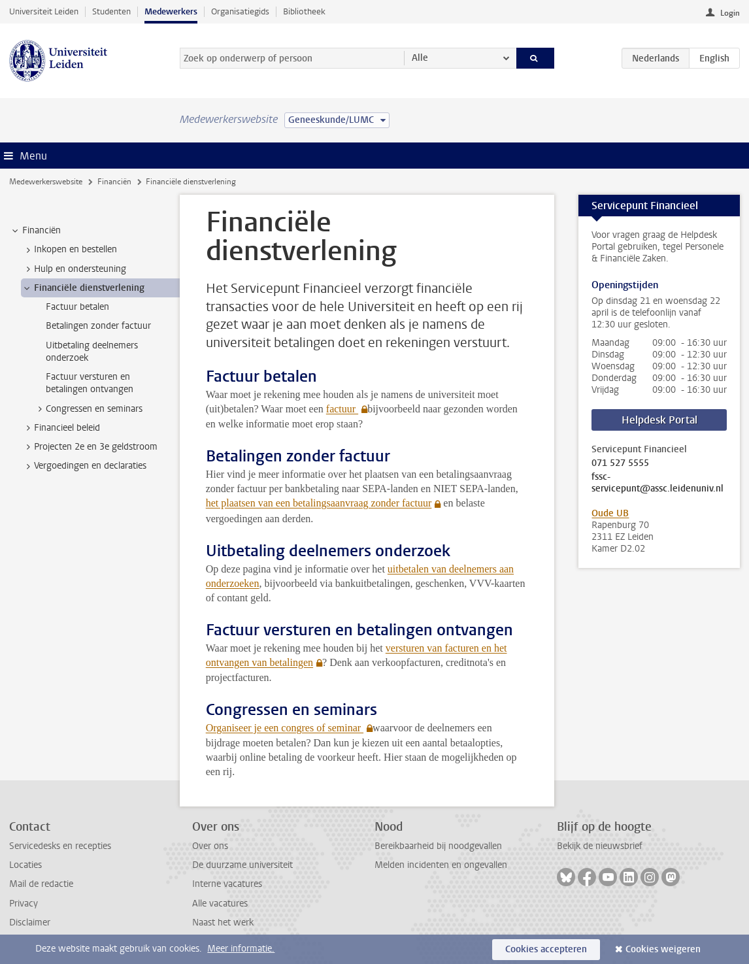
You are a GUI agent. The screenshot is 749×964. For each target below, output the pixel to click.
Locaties (25, 865)
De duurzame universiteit (242, 865)
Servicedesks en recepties (60, 846)
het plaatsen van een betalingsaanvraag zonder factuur (319, 502)
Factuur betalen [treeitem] (77, 307)
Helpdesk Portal (659, 420)
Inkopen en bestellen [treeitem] (69, 249)
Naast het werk (223, 922)
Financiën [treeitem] (35, 230)
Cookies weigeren (663, 949)
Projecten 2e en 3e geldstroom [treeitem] (90, 447)
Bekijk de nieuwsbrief (599, 846)
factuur (342, 408)
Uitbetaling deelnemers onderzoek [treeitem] (92, 351)
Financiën (114, 181)
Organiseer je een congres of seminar (284, 727)
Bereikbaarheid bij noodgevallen (438, 846)
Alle (420, 58)
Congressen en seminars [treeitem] (87, 409)
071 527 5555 (620, 463)
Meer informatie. (241, 948)
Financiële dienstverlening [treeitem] (83, 288)
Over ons (210, 846)
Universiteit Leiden (43, 11)
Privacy (23, 903)
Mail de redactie (41, 884)
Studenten (111, 11)
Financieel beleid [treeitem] (61, 428)
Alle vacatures (220, 903)
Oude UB (610, 513)
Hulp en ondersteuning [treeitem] (74, 269)
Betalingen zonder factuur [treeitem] (98, 326)
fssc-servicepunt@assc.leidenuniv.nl (657, 483)
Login (730, 13)
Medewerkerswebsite (45, 181)
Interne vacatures (227, 884)
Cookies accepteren (546, 949)
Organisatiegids (240, 11)
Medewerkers (170, 11)
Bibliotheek (304, 11)
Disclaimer (29, 922)
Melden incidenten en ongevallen (440, 865)
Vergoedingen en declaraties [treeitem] (84, 466)
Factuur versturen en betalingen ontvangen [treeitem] (89, 383)
